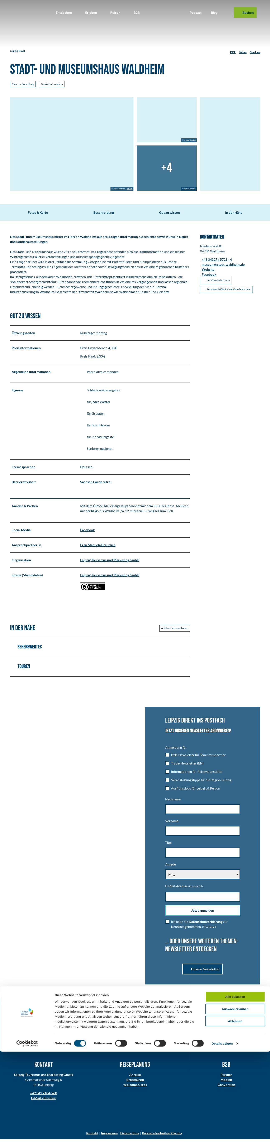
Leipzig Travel (17, 50)
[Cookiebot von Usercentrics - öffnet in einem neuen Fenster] (27, 1138)
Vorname (171, 828)
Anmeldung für (176, 754)
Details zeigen (222, 1138)
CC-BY (129, 189)
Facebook (87, 537)
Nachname (173, 806)
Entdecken (64, 12)
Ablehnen (235, 1115)
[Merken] (255, 51)
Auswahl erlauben (235, 1103)
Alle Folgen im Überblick (203, 1040)
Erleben (91, 12)
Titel (168, 850)
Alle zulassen (235, 1091)
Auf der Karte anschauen (174, 635)
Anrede (170, 871)
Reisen (115, 12)
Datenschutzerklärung (205, 929)
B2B (137, 12)
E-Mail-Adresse (184, 893)
